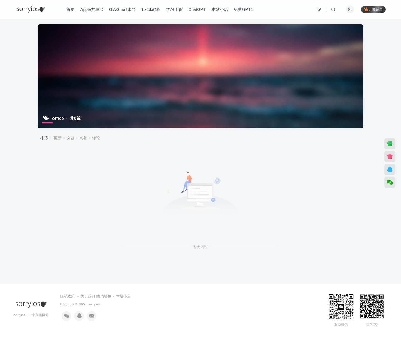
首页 (70, 9)
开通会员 (373, 9)
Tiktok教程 (150, 9)
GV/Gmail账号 (122, 9)
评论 (96, 138)
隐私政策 (67, 296)
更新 (58, 138)
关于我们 (87, 296)
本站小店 (219, 9)
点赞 (83, 138)
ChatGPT (197, 9)
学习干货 (174, 9)
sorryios (94, 304)
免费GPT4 (243, 9)
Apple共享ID (91, 9)
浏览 (70, 138)
